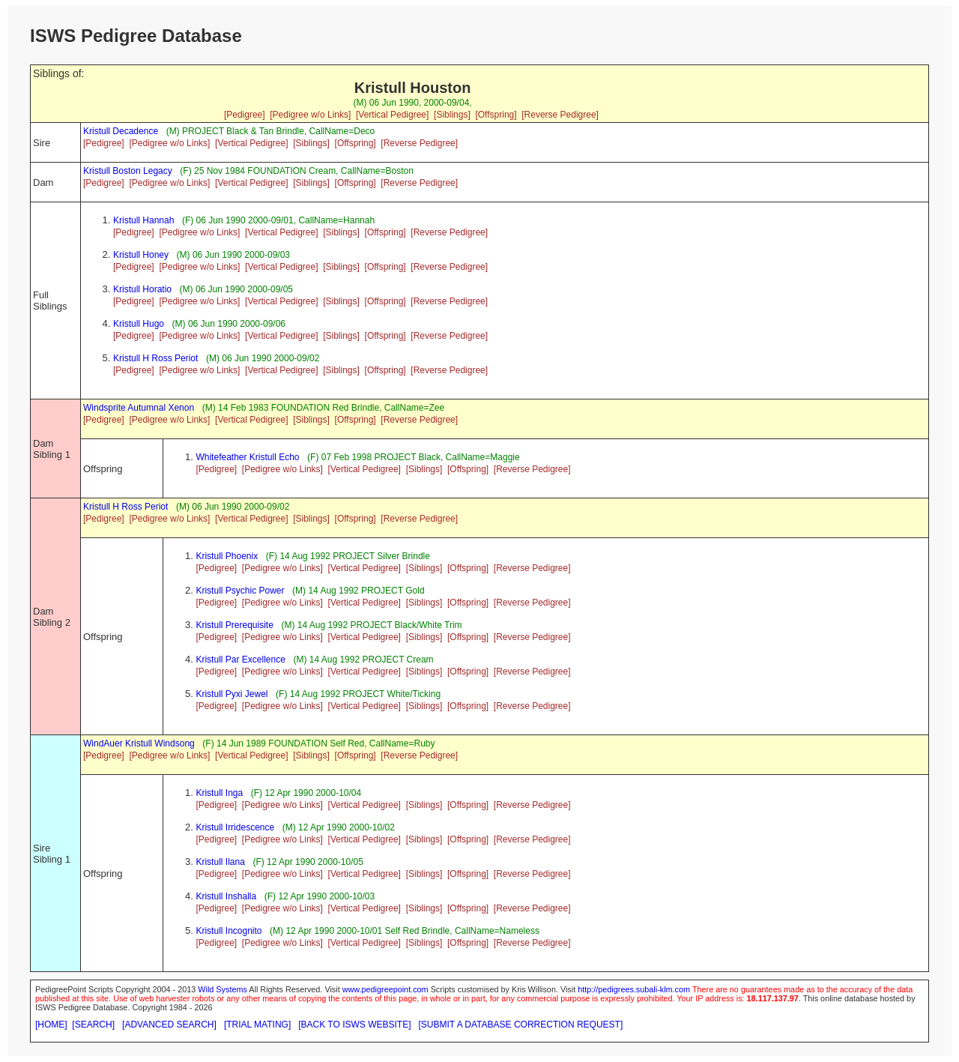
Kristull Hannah (143, 220)
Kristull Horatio (142, 289)
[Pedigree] (244, 114)
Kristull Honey (141, 255)
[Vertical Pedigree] (392, 114)
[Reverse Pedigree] (560, 114)
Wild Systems (222, 989)
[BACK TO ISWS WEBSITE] (354, 1024)
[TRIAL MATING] (257, 1024)
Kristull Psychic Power (240, 590)
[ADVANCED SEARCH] (169, 1024)
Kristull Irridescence (235, 827)
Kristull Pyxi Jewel (231, 694)
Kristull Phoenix (227, 556)
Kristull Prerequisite (234, 625)
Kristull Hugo (138, 324)
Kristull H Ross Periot (155, 358)
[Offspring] (495, 114)
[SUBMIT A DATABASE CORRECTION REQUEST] (521, 1024)
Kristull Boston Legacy (127, 171)
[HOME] (51, 1024)
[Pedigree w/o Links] (310, 114)
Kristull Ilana (220, 862)
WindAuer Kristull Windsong (139, 743)
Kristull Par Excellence (240, 659)
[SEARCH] (93, 1024)
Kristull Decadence (120, 131)
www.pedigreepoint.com (385, 989)
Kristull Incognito (228, 931)
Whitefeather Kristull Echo (247, 457)
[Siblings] (452, 114)
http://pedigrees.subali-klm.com (634, 989)
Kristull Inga (219, 793)
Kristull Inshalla (226, 896)
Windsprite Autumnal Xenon (138, 407)
